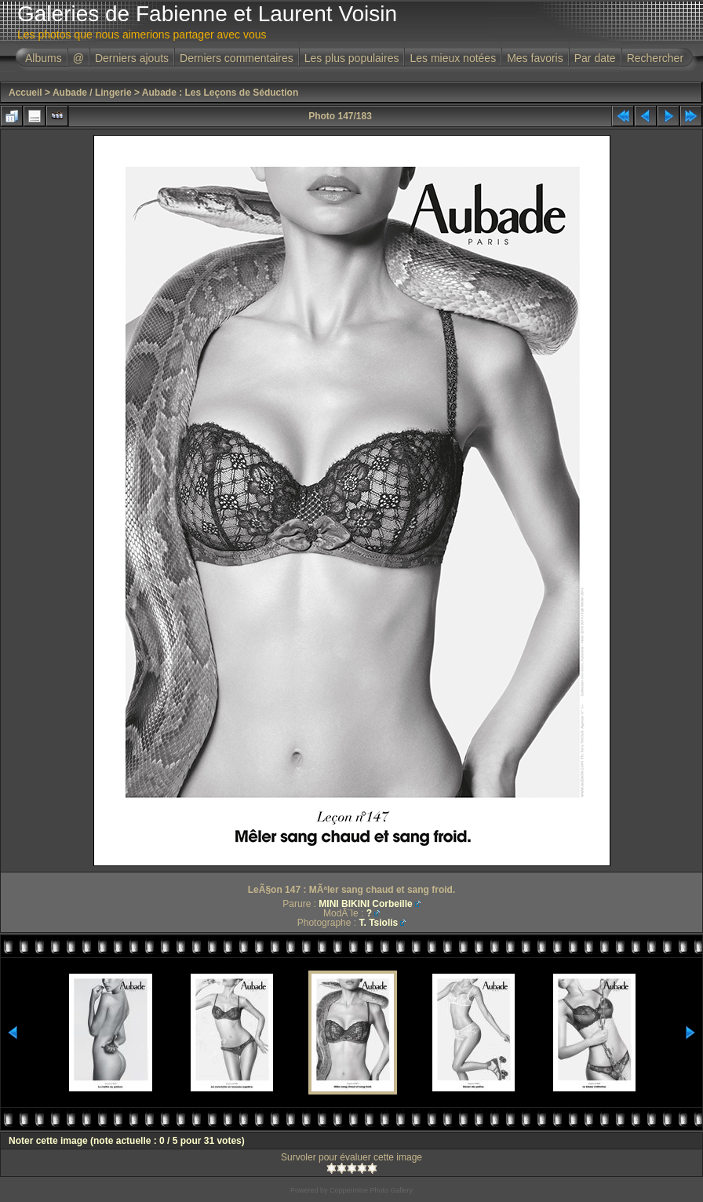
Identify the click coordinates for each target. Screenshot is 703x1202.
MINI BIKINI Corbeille (365, 903)
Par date (595, 58)
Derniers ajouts (132, 58)
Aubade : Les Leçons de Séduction (220, 92)
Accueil (25, 92)
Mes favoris (535, 58)
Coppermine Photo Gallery (371, 1190)
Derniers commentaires (236, 58)
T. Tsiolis (378, 922)
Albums (43, 58)
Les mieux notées (453, 58)
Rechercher (655, 58)
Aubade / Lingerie (92, 92)
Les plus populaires (351, 58)
